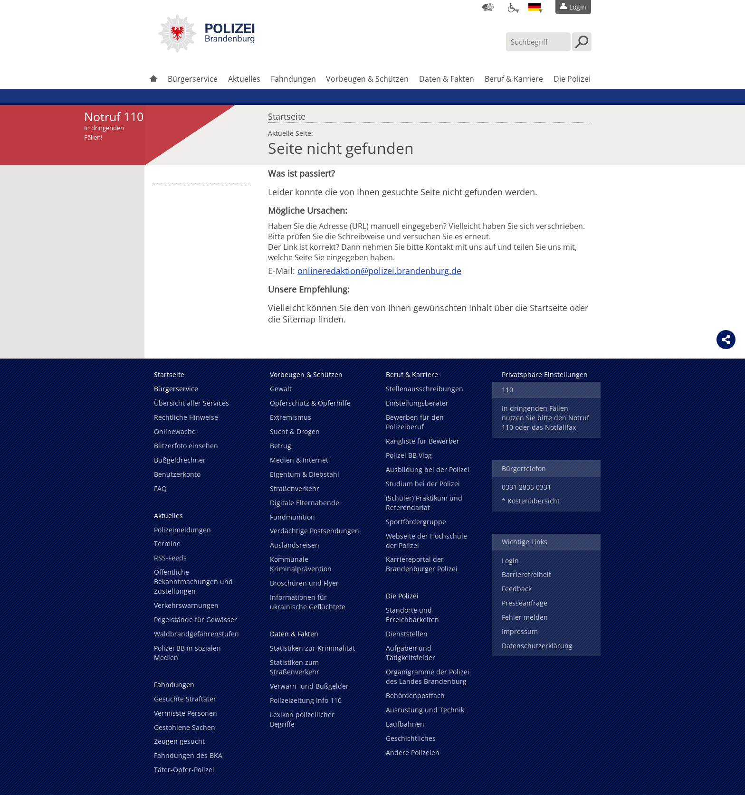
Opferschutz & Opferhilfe (310, 402)
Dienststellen (407, 633)
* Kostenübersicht (531, 500)
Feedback (517, 588)
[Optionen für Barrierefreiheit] (511, 7)
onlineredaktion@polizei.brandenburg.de (379, 270)
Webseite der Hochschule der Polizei (426, 540)
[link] (206, 50)
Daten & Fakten (446, 79)
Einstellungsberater (417, 402)
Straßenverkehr (294, 488)
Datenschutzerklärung (537, 645)
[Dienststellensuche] (488, 7)
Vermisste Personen (185, 713)
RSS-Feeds (170, 557)
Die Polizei (572, 79)
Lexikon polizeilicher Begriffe (302, 719)
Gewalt (281, 388)
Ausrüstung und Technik (425, 709)
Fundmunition (292, 516)
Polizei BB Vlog (409, 455)
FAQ (160, 488)
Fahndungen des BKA (188, 755)
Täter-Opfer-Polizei (184, 769)
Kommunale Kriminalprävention (301, 564)
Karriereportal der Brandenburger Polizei (422, 564)
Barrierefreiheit (526, 574)
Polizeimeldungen (182, 529)
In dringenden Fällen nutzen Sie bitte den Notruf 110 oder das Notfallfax (545, 418)
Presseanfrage (524, 602)
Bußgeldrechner (180, 459)
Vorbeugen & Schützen (367, 79)
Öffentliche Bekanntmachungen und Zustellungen (193, 582)
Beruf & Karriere (514, 79)
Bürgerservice (193, 79)
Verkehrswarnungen (186, 605)
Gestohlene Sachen (184, 727)
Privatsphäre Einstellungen (545, 374)
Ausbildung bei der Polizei (427, 469)
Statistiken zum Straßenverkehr (294, 667)
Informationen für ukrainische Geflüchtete (307, 602)
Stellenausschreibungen (424, 388)
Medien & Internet (299, 459)
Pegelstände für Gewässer (195, 619)
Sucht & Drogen (295, 431)
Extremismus (290, 417)
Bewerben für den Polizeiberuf (415, 422)
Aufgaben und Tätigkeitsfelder (410, 653)
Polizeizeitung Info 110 (306, 700)
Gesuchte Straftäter (185, 698)
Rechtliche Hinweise (186, 417)
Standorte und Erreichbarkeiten (412, 615)
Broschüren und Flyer (304, 582)
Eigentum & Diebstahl (304, 474)
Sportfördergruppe (416, 521)
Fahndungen (293, 79)
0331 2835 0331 (526, 487)
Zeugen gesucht (179, 741)
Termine (167, 543)
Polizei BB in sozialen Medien (187, 653)
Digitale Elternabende (304, 502)
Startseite (287, 114)
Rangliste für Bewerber (422, 440)
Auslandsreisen (294, 544)
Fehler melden (525, 617)
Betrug (280, 445)
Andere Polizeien (412, 752)
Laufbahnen (405, 724)
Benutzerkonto (177, 474)
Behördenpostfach (415, 695)
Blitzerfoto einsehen (186, 445)
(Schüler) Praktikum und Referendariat (424, 502)
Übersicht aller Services (191, 402)
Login (510, 560)
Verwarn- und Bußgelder (309, 686)
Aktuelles (244, 79)
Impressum (520, 631)
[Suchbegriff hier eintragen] (538, 41)
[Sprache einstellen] (534, 7)
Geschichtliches (411, 738)
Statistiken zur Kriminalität (312, 648)
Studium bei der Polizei (423, 483)
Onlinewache (175, 431)
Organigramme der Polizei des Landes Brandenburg (427, 676)
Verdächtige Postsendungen (314, 530)
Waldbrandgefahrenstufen (196, 633)
